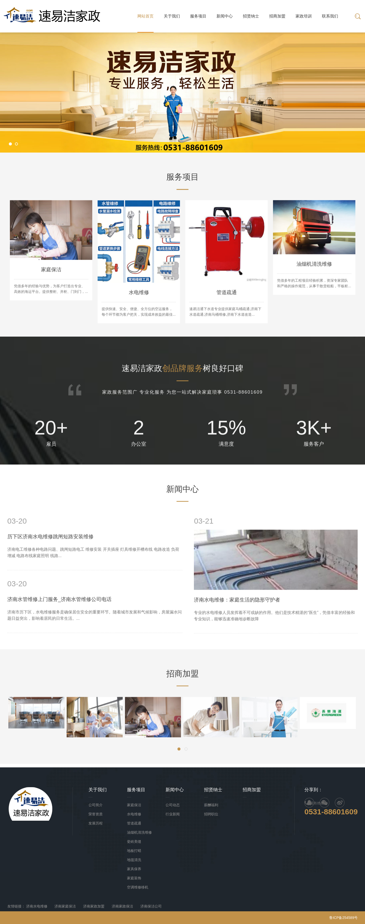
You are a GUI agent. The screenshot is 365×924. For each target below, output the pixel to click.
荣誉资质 (95, 814)
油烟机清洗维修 (139, 832)
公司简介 (95, 805)
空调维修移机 (137, 887)
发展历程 (95, 823)
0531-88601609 (331, 811)
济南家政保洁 (122, 906)
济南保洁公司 (151, 906)
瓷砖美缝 (134, 841)
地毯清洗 (134, 860)
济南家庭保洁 (65, 906)
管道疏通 (134, 823)
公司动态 (173, 805)
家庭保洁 (134, 805)
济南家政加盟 (93, 906)
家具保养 (134, 869)
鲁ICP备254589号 (343, 918)
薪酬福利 (211, 805)
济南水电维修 (36, 906)
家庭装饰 (134, 878)
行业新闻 (173, 814)
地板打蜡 (134, 851)
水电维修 (134, 814)
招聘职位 (211, 814)
